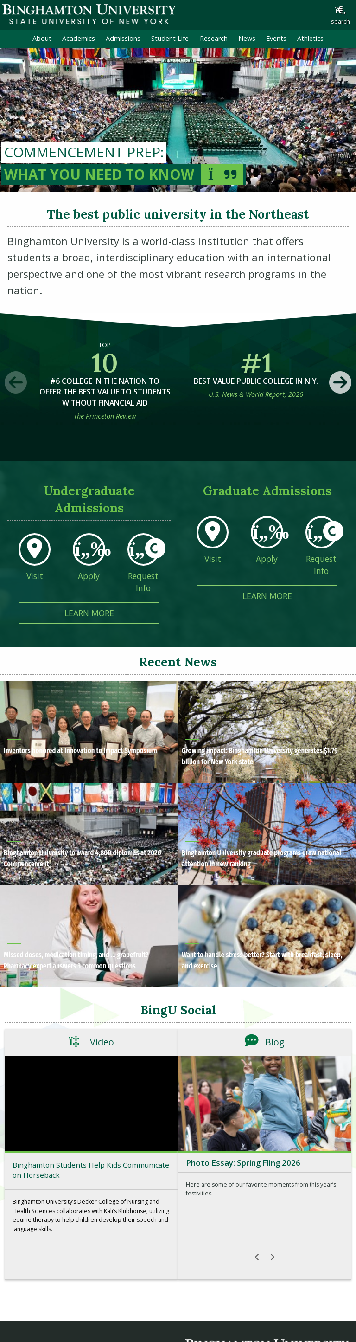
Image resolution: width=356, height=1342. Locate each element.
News (246, 38)
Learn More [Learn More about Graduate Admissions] (290, 595)
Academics (78, 38)
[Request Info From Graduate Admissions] (321, 553)
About (41, 38)
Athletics (310, 38)
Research (214, 38)
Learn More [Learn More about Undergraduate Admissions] (112, 613)
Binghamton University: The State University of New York (89, 14)
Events (276, 38)
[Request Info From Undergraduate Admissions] (143, 570)
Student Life (170, 38)
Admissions (123, 38)
